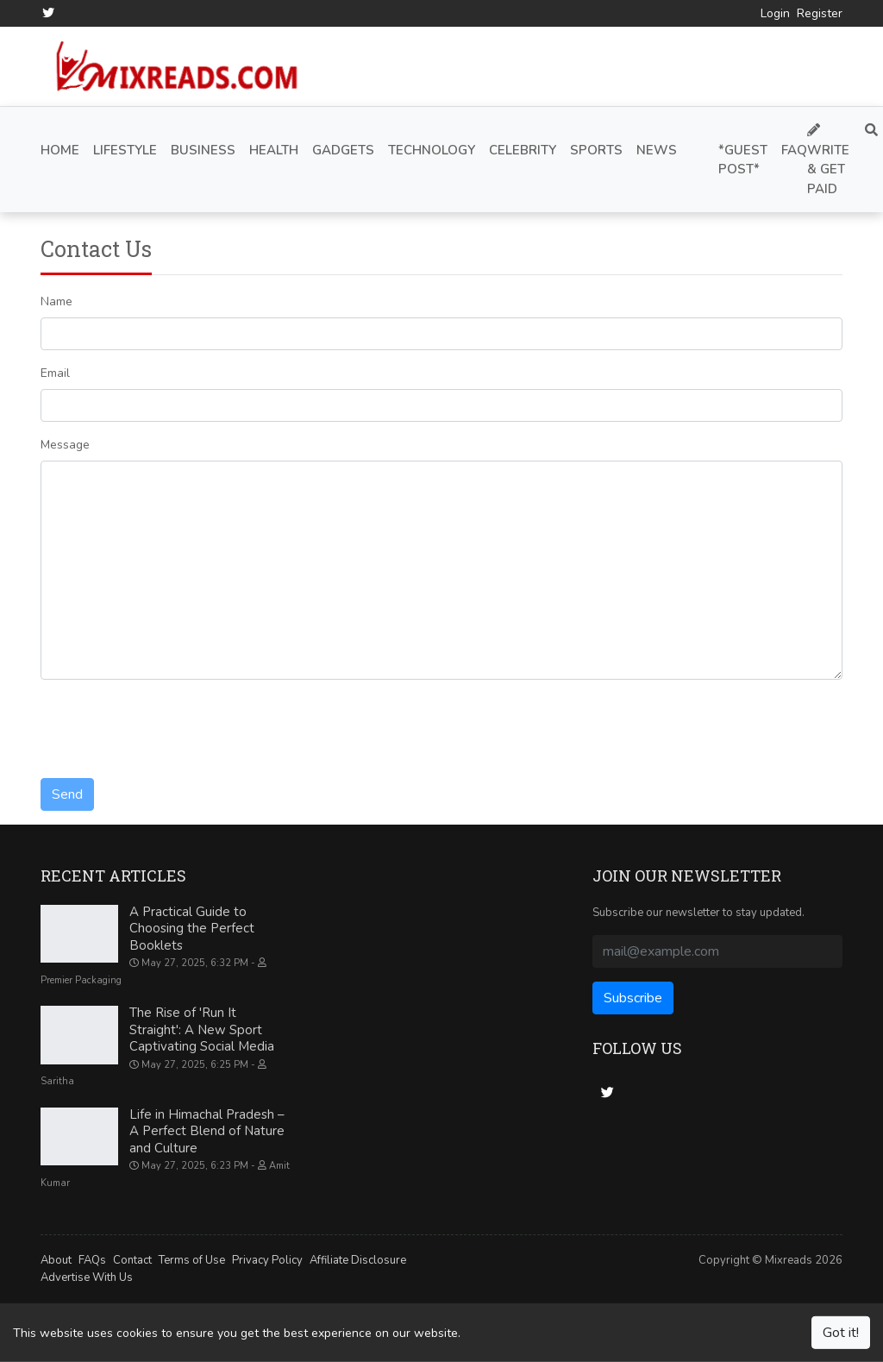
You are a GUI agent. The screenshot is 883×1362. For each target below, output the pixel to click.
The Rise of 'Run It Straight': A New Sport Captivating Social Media (201, 1029)
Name (56, 301)
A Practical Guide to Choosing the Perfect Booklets (191, 928)
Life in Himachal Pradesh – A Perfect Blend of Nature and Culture (207, 1131)
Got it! (841, 1332)
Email (55, 373)
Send (67, 794)
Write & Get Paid (828, 160)
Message (65, 444)
